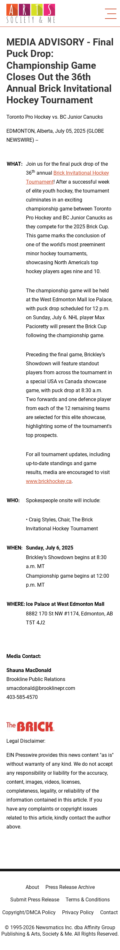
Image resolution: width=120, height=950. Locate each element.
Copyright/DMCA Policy (29, 912)
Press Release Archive (70, 887)
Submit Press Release (34, 900)
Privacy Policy (78, 912)
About (32, 887)
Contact (109, 912)
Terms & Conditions (88, 900)
